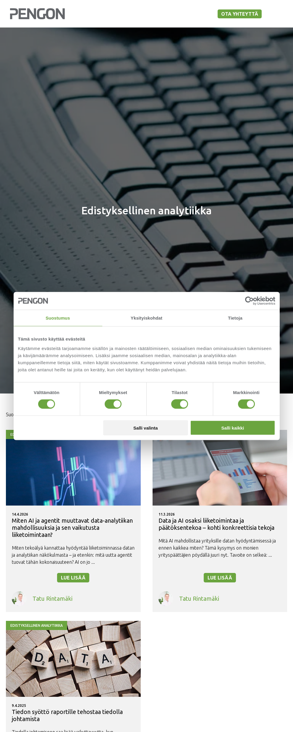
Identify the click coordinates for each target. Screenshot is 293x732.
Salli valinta (145, 427)
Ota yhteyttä (239, 14)
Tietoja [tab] (235, 317)
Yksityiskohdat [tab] (146, 317)
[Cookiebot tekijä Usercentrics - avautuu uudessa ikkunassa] (249, 301)
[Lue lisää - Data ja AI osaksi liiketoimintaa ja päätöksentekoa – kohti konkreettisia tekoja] (220, 521)
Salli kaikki (232, 427)
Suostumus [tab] (58, 317)
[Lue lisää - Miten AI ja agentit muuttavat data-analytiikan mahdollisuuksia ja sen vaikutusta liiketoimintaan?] (73, 521)
